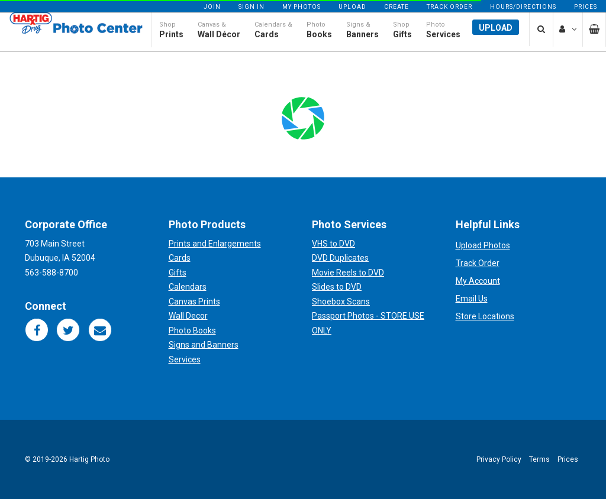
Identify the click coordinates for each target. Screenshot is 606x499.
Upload (352, 7)
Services (185, 359)
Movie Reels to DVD (348, 272)
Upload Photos (483, 245)
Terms (539, 459)
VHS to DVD (333, 243)
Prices (585, 7)
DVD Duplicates (340, 258)
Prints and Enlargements (215, 243)
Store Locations (485, 316)
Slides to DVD (337, 286)
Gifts (177, 272)
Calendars (188, 286)
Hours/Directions (523, 7)
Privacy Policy (498, 459)
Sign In (251, 7)
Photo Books (192, 330)
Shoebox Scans (341, 301)
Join (212, 7)
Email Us (472, 298)
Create (396, 7)
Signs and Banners (203, 344)
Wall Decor (188, 315)
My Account (478, 281)
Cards (180, 258)
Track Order (449, 7)
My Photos (301, 7)
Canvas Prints (194, 301)
